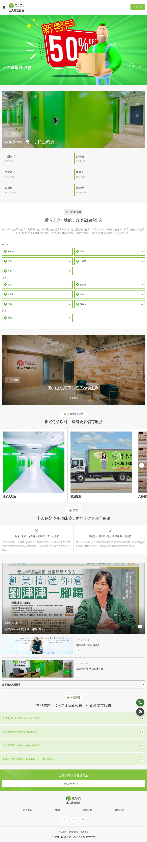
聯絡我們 (119, 810)
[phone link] (140, 702)
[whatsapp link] (140, 712)
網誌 (57, 810)
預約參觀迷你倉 (74, 783)
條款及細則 (73, 832)
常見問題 (27, 810)
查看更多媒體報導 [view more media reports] (11, 685)
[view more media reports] (143, 684)
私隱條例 (62, 832)
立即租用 (138, 7)
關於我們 (87, 810)
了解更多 (74, 398)
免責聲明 (84, 832)
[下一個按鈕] (141, 465)
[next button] (141, 539)
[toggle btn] (142, 718)
